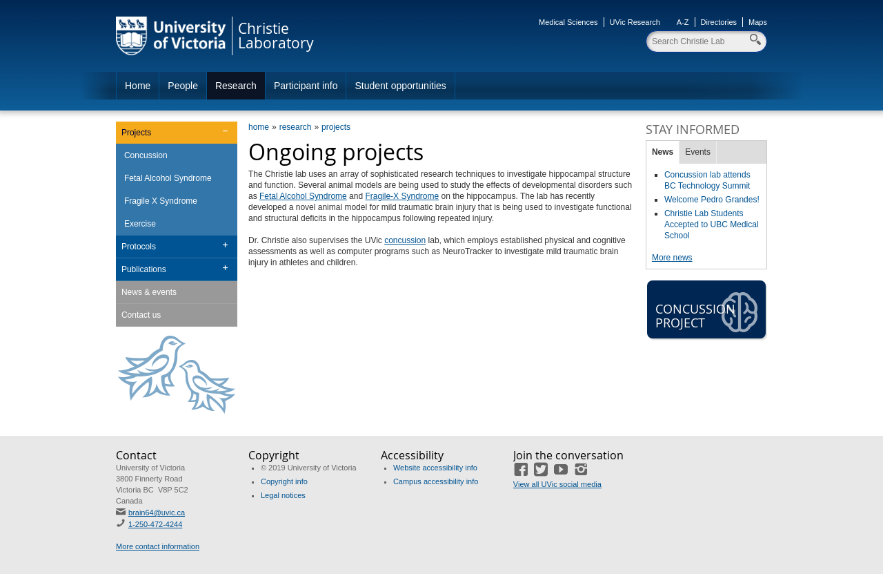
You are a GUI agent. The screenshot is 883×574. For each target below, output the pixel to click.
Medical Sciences (568, 22)
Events (698, 152)
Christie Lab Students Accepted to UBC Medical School (711, 224)
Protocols (138, 246)
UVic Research (635, 22)
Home (137, 85)
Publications (143, 269)
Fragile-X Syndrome (402, 196)
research (295, 127)
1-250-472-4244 (155, 524)
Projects (136, 132)
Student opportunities (400, 85)
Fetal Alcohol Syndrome (303, 196)
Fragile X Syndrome (160, 201)
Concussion (146, 155)
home (258, 127)
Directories (719, 22)
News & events (149, 292)
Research (236, 85)
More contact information (157, 546)
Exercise (140, 224)
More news (672, 257)
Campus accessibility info (436, 481)
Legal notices (283, 495)
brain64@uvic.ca (156, 512)
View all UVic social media (557, 484)
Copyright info (284, 481)
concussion (405, 240)
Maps (757, 22)
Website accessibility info (435, 467)
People (183, 85)
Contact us (141, 315)
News (662, 152)
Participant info (306, 85)
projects (335, 127)
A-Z (683, 22)
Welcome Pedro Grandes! (712, 199)
